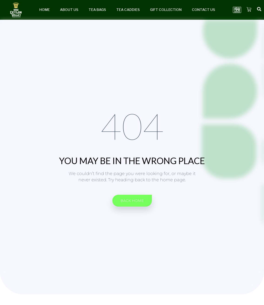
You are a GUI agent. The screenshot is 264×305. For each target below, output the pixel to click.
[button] (132, 201)
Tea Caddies (128, 10)
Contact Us (203, 10)
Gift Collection (166, 10)
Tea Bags (97, 10)
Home (44, 10)
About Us (69, 10)
